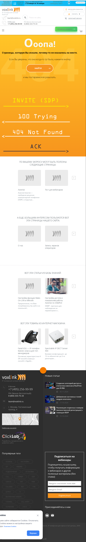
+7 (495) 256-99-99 (15, 24)
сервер (20, 477)
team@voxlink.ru (14, 18)
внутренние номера (14, 497)
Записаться (80, 3)
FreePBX (19, 467)
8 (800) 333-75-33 (30, 24)
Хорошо (33, 533)
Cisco (25, 507)
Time (33, 482)
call (7, 477)
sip (7, 467)
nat (22, 487)
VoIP (33, 477)
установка (30, 472)
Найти (38, 68)
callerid (9, 487)
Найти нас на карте (9, 428)
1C (20, 492)
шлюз (8, 492)
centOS (8, 482)
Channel (9, 502)
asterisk (9, 462)
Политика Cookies (10, 526)
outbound (10, 507)
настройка (25, 462)
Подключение (11, 472)
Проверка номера (64, 29)
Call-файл (25, 502)
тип (21, 482)
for (34, 487)
